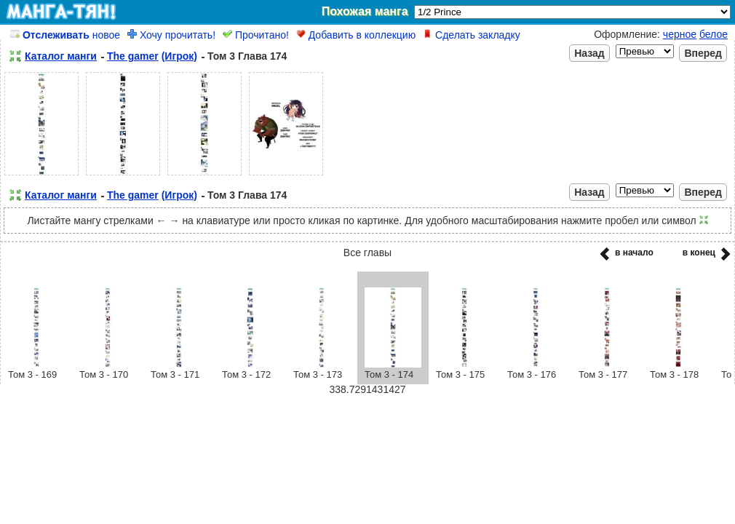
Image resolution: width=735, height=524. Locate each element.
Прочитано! (256, 35)
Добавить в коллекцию (356, 35)
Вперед (703, 53)
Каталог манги (61, 56)
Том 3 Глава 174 (247, 56)
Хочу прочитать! (171, 35)
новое (65, 35)
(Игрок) (179, 56)
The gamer (133, 56)
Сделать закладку (471, 35)
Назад (589, 53)
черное (679, 34)
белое (713, 34)
